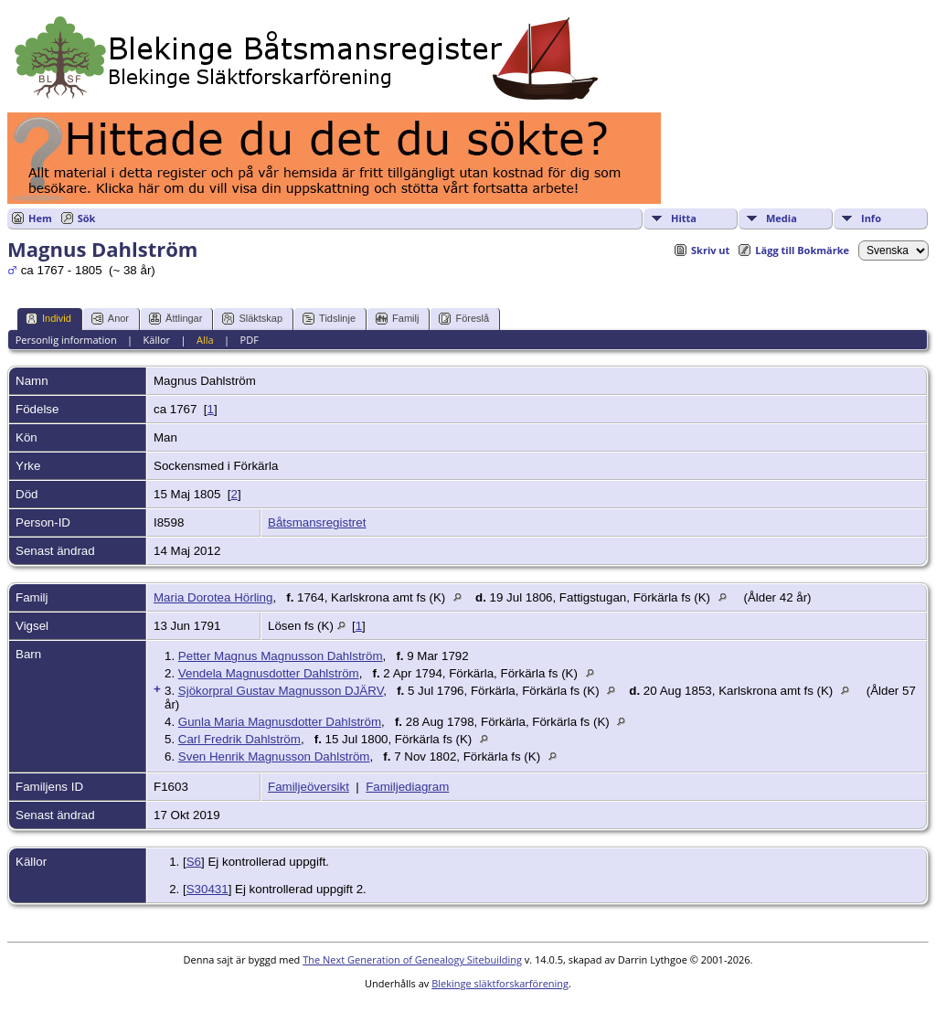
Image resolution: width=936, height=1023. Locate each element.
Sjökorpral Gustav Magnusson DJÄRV (280, 691)
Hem (40, 218)
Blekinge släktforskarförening (500, 983)
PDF (249, 339)
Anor (110, 318)
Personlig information (66, 339)
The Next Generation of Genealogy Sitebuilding (412, 959)
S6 (193, 861)
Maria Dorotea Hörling (213, 597)
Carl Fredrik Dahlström (239, 739)
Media (781, 218)
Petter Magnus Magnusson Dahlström (280, 656)
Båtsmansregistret (317, 522)
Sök (87, 218)
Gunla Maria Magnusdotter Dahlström (279, 722)
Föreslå (464, 318)
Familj (397, 318)
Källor (157, 339)
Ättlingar (175, 318)
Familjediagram (407, 787)
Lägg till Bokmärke (802, 250)
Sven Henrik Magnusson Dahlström (274, 756)
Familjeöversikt (308, 787)
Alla (205, 339)
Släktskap (252, 318)
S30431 (207, 889)
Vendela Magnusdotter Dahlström (268, 673)
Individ (48, 318)
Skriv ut (710, 250)
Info (871, 218)
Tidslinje (329, 318)
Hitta (684, 218)
